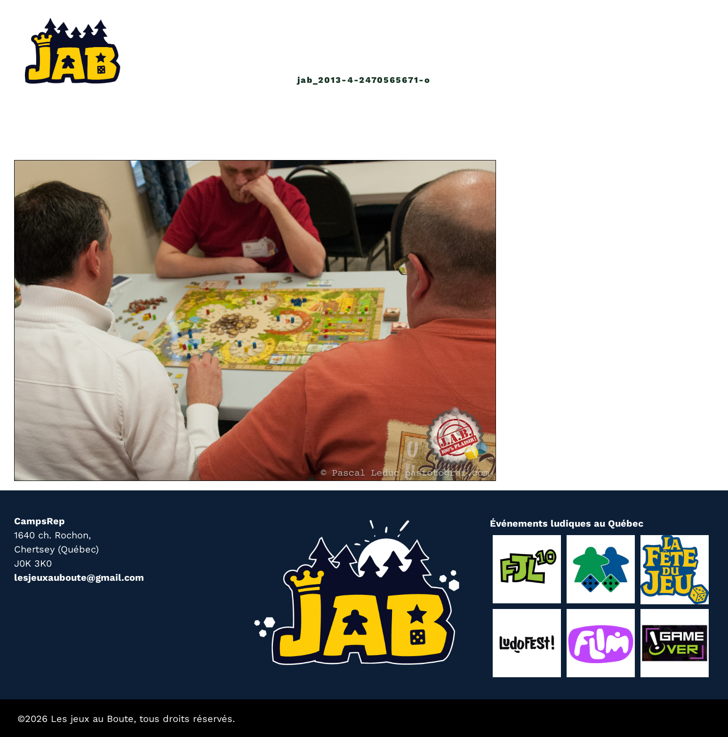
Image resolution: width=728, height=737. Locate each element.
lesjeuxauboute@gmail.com (79, 577)
